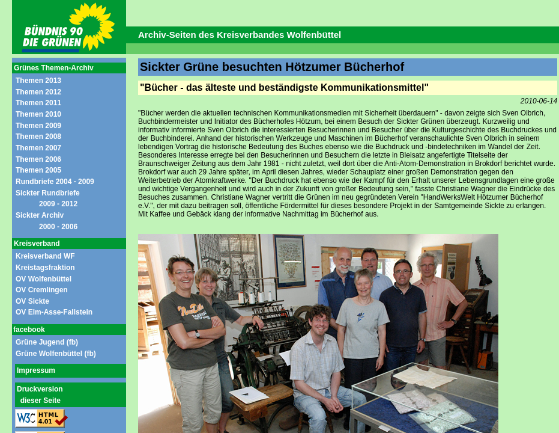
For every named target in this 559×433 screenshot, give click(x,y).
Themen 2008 (38, 136)
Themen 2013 (38, 80)
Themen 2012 (38, 92)
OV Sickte (32, 301)
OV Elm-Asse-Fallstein (54, 312)
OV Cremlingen (42, 290)
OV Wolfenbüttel (43, 279)
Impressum (36, 370)
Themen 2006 (38, 159)
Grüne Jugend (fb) (47, 342)
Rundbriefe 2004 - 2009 (55, 181)
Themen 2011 (38, 103)
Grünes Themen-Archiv (54, 68)
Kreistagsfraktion (45, 267)
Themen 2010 (38, 114)
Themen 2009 (38, 125)
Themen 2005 (38, 170)
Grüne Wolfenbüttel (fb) (56, 353)
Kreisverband (37, 243)
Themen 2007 (38, 148)
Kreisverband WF (45, 256)
